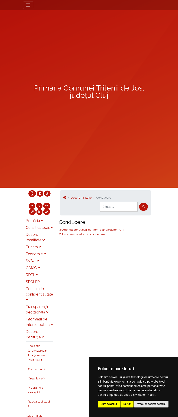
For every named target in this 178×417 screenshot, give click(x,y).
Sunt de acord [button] (109, 404)
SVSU (32, 261)
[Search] (119, 207)
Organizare (36, 378)
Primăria (34, 220)
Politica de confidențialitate (39, 294)
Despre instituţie (81, 197)
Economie (36, 254)
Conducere (36, 369)
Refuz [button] (127, 404)
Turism (33, 247)
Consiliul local (39, 227)
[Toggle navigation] (28, 5)
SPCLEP (33, 282)
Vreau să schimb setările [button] (151, 404)
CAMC (33, 268)
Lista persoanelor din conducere (82, 234)
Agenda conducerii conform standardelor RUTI (91, 229)
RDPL (32, 275)
